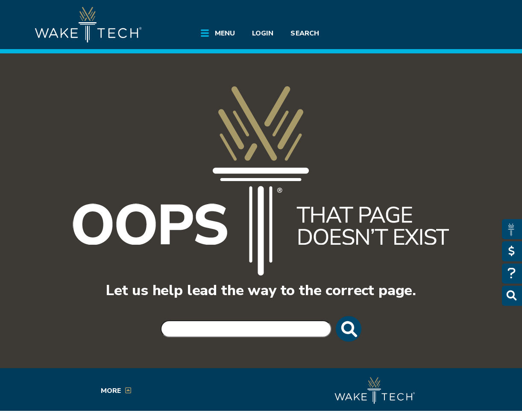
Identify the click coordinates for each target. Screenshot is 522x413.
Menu (225, 33)
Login (262, 33)
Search (304, 33)
